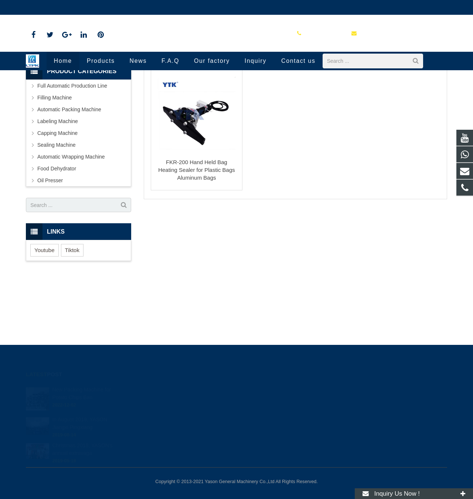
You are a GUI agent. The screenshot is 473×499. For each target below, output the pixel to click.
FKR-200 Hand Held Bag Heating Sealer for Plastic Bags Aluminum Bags (196, 230)
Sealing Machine (235, 103)
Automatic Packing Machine (69, 169)
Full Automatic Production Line (72, 146)
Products (201, 103)
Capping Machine (57, 193)
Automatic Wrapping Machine (71, 217)
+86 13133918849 (268, 389)
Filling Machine (54, 157)
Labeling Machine (57, 181)
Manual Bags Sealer (237, 89)
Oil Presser (50, 240)
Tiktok (72, 310)
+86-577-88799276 (53, 7)
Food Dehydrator (56, 228)
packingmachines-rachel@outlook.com (131, 7)
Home (176, 103)
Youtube (44, 310)
